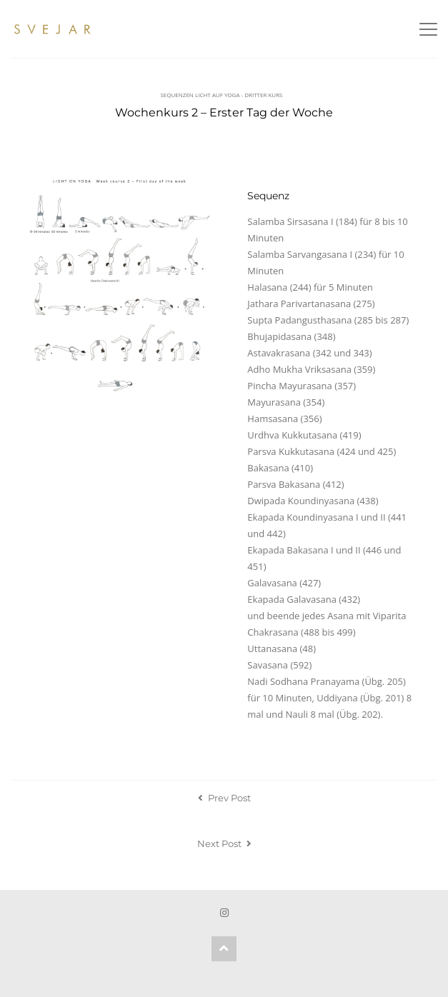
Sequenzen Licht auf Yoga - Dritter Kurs (221, 95)
